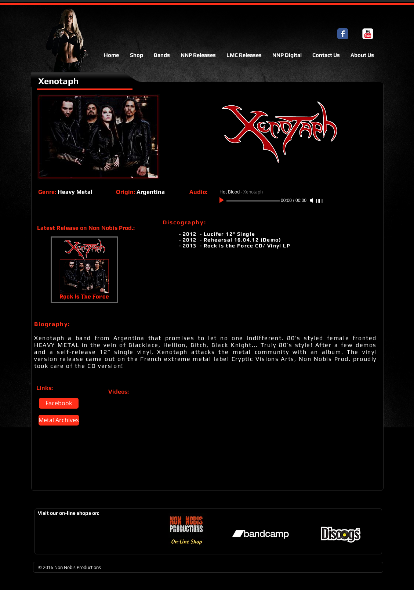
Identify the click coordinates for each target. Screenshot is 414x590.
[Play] (222, 200)
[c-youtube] (367, 33)
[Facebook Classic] (342, 33)
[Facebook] (59, 403)
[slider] (320, 201)
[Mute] (312, 200)
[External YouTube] (172, 438)
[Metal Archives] (59, 420)
